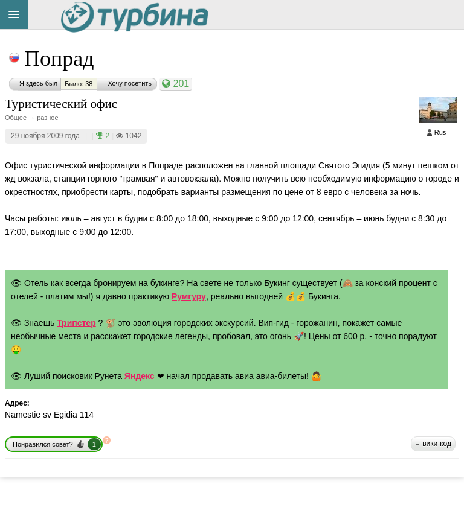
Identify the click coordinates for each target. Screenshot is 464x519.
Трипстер (76, 323)
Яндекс (139, 376)
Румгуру (189, 296)
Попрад (59, 58)
